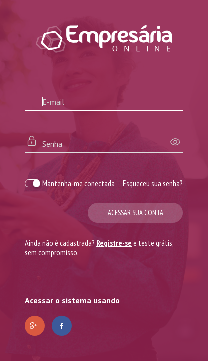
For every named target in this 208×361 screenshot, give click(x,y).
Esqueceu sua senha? (153, 183)
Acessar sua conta (136, 212)
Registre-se (114, 243)
